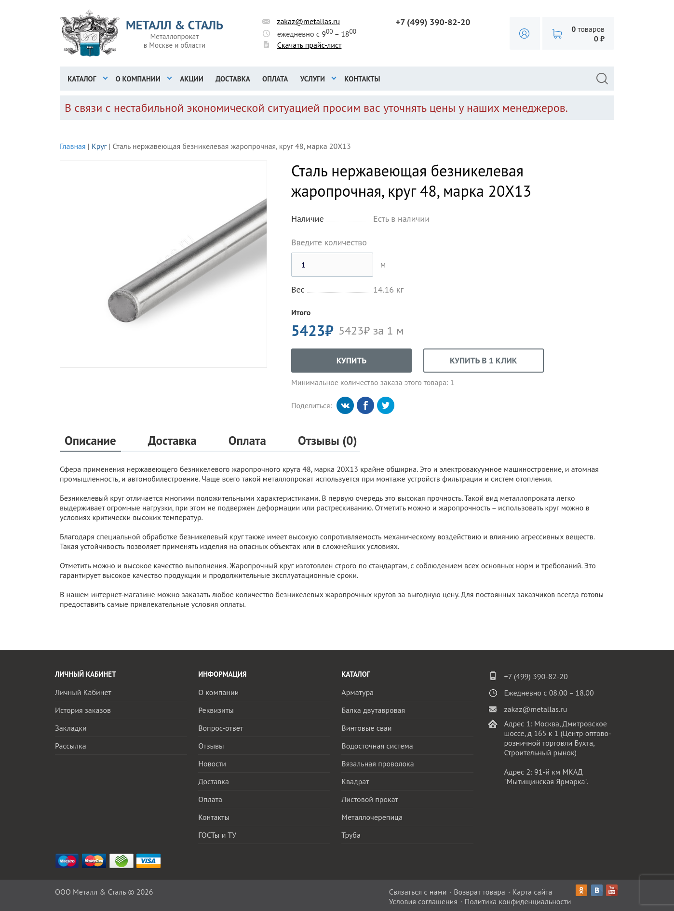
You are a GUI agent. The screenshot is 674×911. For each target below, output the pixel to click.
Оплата (275, 78)
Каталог (81, 78)
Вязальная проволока (377, 763)
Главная (73, 146)
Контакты (362, 78)
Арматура (357, 692)
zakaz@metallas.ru (308, 21)
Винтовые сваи (366, 728)
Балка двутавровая (373, 710)
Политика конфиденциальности (518, 901)
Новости (212, 763)
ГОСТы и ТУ (217, 835)
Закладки (71, 728)
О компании (138, 78)
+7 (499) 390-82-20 (433, 21)
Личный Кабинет (83, 692)
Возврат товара (479, 892)
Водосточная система (377, 745)
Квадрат (355, 781)
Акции (191, 78)
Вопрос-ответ (220, 728)
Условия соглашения (423, 901)
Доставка (233, 78)
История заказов (83, 710)
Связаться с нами (418, 892)
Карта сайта (532, 892)
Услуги (312, 78)
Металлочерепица (372, 817)
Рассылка (70, 745)
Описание (90, 440)
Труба (351, 835)
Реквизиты (216, 710)
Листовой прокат (369, 799)
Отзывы (211, 745)
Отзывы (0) (327, 440)
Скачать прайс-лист (309, 45)
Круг (99, 146)
